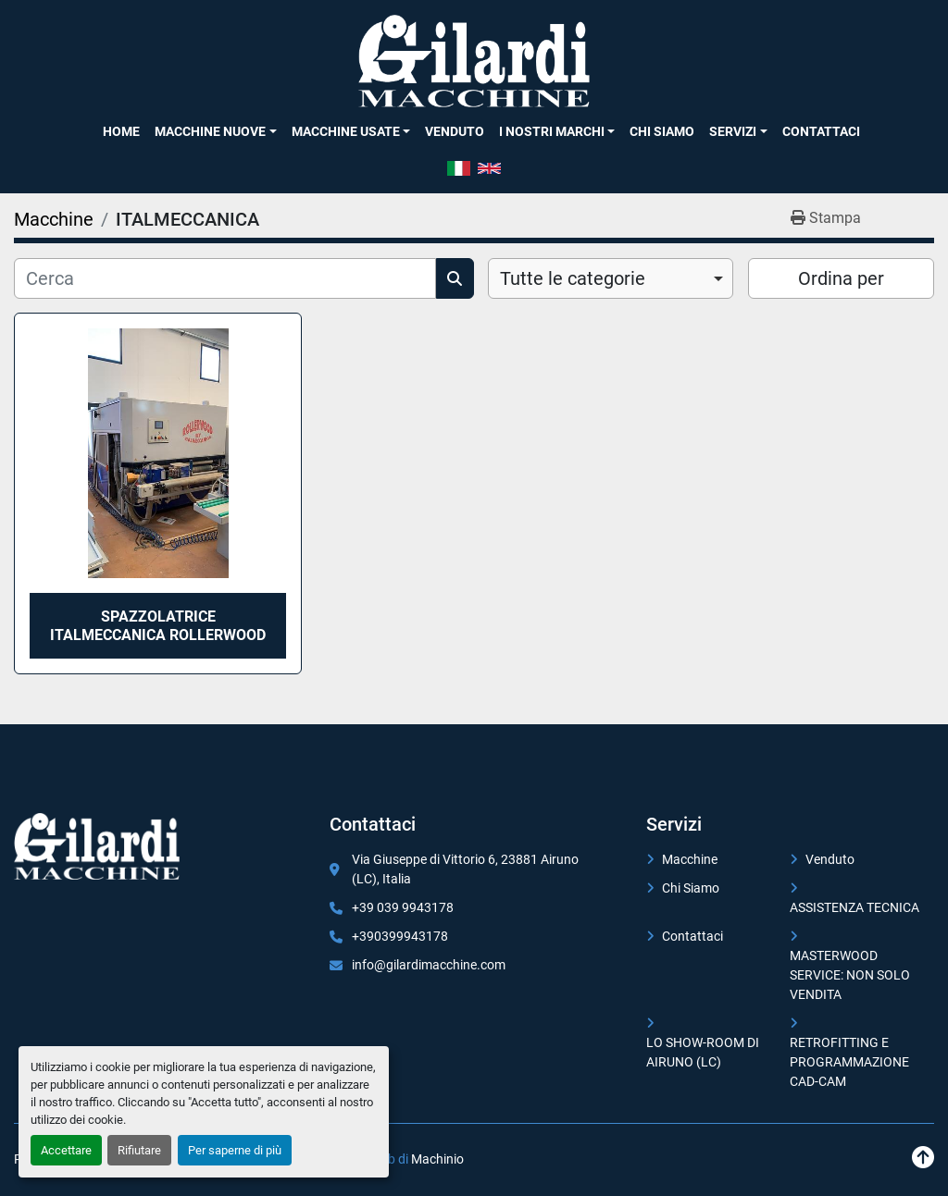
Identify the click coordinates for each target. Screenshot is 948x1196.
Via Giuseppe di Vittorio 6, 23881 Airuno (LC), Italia (465, 869)
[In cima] (923, 1157)
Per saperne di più (234, 1150)
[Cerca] (225, 278)
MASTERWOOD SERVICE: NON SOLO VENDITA (850, 975)
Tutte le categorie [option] (572, 278)
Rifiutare (139, 1150)
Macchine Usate (346, 131)
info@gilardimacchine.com (428, 964)
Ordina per (841, 278)
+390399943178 (400, 936)
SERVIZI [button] (732, 131)
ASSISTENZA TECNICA (854, 907)
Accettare (66, 1150)
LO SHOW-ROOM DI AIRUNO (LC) (702, 1052)
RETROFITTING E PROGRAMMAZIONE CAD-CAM (849, 1062)
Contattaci (821, 131)
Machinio (437, 1159)
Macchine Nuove (210, 131)
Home (121, 131)
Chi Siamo (662, 131)
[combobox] (610, 278)
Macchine (689, 859)
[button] (215, 131)
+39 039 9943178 (403, 907)
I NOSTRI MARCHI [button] (552, 131)
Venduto (454, 131)
